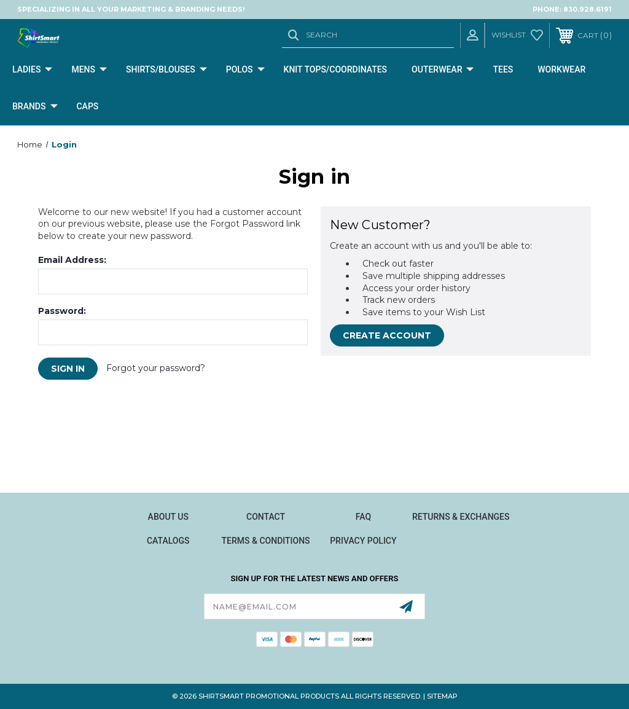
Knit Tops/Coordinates (336, 69)
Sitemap (442, 696)
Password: (62, 311)
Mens (89, 70)
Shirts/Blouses (166, 70)
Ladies (32, 70)
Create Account (387, 335)
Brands (35, 107)
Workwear (561, 69)
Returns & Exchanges (461, 517)
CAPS (87, 106)
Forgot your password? (155, 368)
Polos (245, 70)
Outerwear (443, 70)
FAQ (363, 517)
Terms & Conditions (266, 541)
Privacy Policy (363, 541)
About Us (168, 517)
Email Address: (72, 260)
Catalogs (168, 541)
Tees (503, 69)
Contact (265, 517)
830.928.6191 (587, 9)
